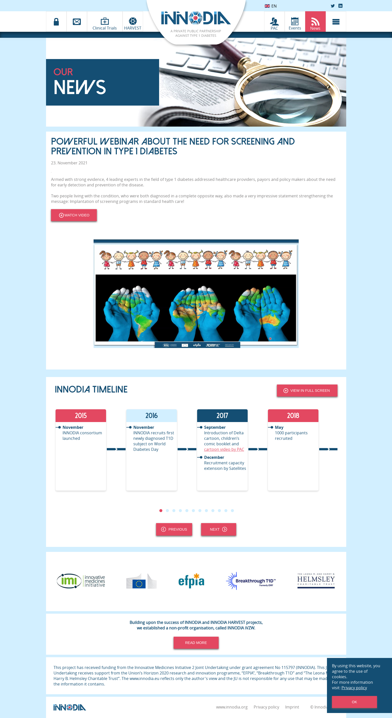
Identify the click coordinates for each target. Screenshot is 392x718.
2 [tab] (167, 511)
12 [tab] (232, 511)
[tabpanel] (90, 450)
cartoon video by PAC (224, 449)
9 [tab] (213, 511)
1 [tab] (161, 511)
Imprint (292, 707)
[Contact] (77, 21)
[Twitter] (333, 6)
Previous (174, 529)
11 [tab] (226, 511)
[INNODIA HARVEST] (133, 21)
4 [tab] (180, 511)
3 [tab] (174, 511)
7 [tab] (200, 511)
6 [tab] (193, 511)
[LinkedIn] (340, 6)
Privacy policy (266, 707)
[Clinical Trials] (105, 21)
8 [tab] (206, 511)
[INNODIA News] (315, 21)
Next (218, 529)
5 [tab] (187, 511)
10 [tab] (219, 511)
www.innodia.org (232, 707)
